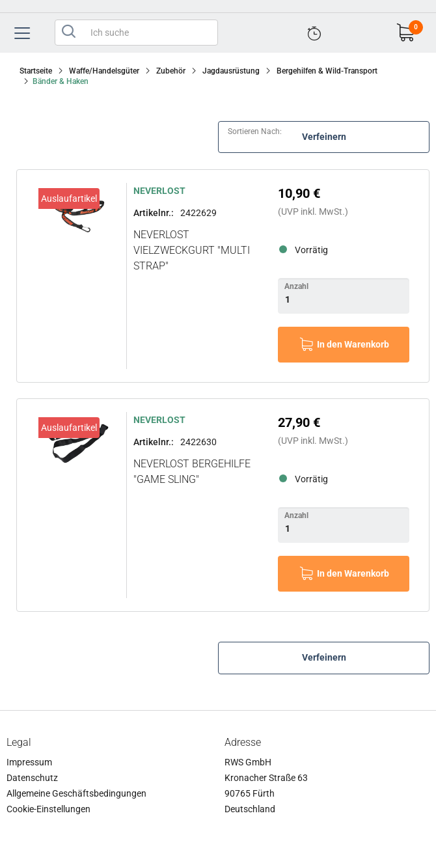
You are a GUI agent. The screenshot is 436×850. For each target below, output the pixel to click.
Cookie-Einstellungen (48, 809)
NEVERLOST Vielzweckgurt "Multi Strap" (191, 250)
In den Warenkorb (353, 344)
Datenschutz (32, 778)
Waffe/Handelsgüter (104, 70)
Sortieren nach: (255, 131)
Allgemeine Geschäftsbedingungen (76, 793)
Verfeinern (324, 136)
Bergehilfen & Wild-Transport (327, 70)
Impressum (29, 762)
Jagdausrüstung (231, 70)
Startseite (36, 70)
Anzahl (296, 286)
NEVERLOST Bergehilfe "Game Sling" (192, 472)
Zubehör (170, 70)
